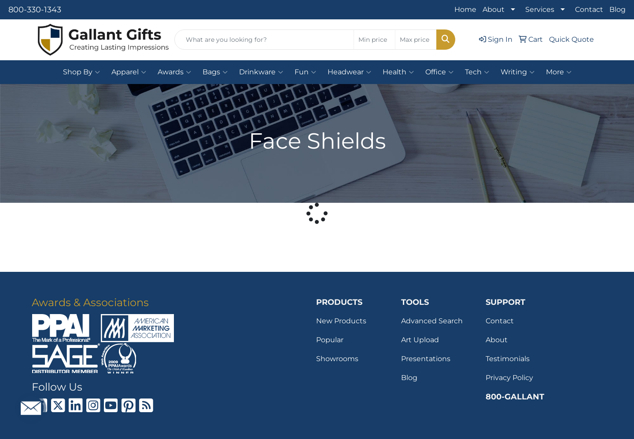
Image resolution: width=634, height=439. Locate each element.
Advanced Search (432, 321)
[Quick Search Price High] (416, 39)
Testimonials (508, 359)
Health (398, 72)
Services (539, 9)
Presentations (425, 359)
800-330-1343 (34, 10)
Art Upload (420, 340)
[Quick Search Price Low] (374, 39)
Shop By (81, 72)
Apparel (128, 72)
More (558, 72)
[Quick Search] (264, 39)
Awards (174, 72)
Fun (305, 72)
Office (439, 72)
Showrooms (337, 359)
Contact (589, 9)
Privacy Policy (509, 377)
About (494, 9)
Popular (329, 340)
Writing (517, 72)
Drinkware (261, 72)
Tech (477, 72)
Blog (617, 9)
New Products (341, 321)
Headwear (349, 72)
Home (465, 9)
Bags (215, 72)
